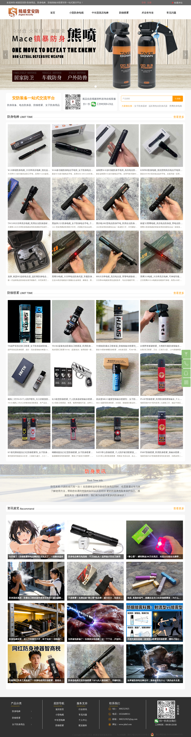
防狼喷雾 (22, 717)
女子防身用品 (22, 724)
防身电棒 (22, 711)
